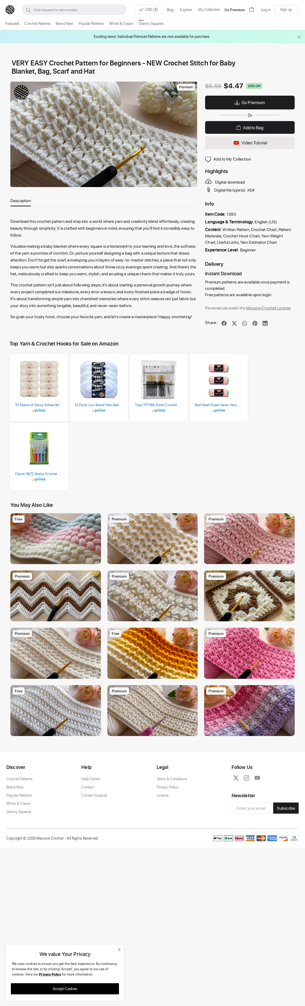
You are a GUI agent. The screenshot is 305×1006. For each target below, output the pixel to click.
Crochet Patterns (37, 23)
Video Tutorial (250, 143)
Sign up (286, 9)
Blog (170, 9)
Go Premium (234, 9)
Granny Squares (151, 23)
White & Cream (121, 23)
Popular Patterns (91, 23)
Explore (186, 9)
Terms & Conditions (172, 818)
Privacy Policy (168, 826)
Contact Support (94, 834)
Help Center (90, 818)
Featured (12, 23)
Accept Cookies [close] (65, 988)
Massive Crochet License (268, 308)
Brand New (64, 23)
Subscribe (286, 847)
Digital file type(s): (226, 190)
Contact (87, 826)
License (163, 834)
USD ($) (147, 9)
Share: (211, 322)
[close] (119, 949)
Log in (266, 9)
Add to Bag (249, 127)
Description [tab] (20, 200)
